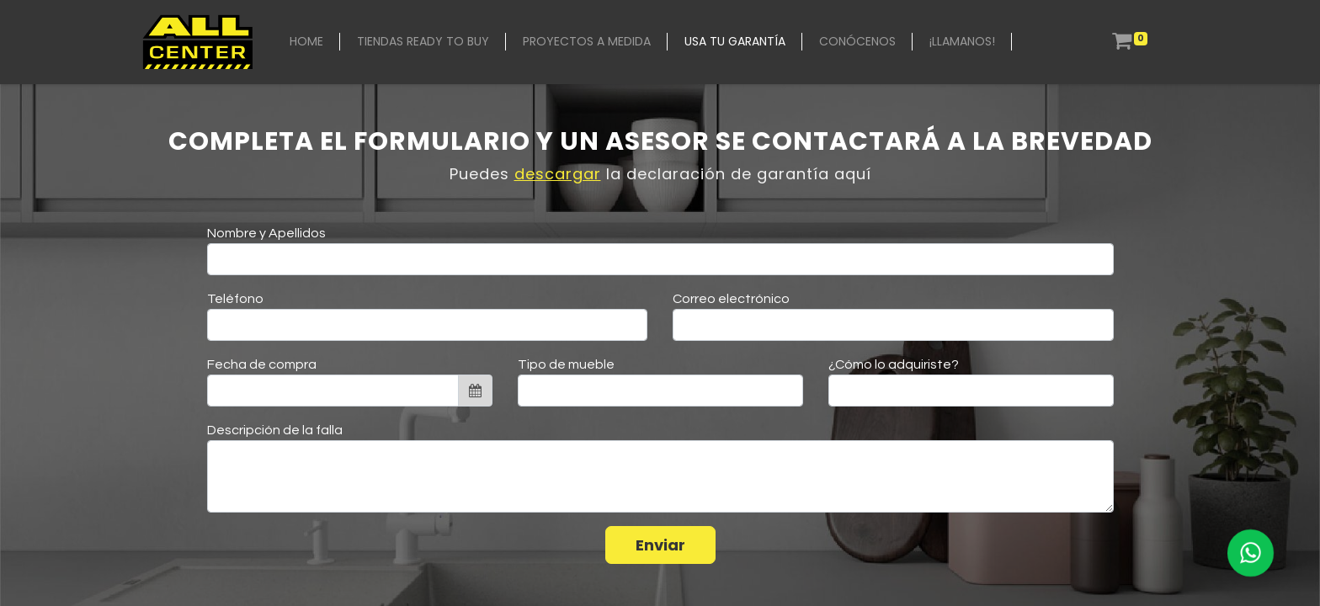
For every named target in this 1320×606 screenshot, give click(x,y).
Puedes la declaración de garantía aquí (660, 173)
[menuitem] (306, 41)
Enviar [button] (660, 545)
